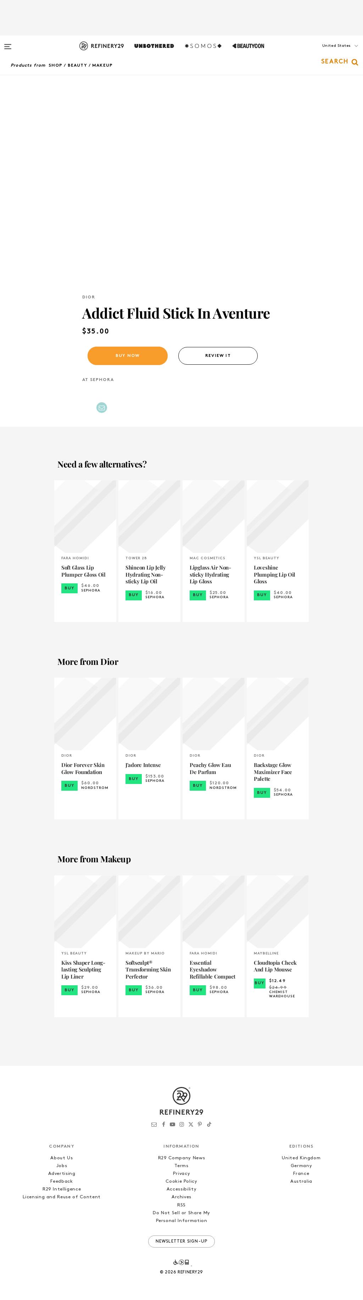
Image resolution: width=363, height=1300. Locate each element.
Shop (56, 65)
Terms (181, 1166)
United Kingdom (301, 1158)
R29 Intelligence (62, 1189)
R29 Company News (181, 1158)
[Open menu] (8, 43)
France (301, 1173)
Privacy (181, 1173)
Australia (301, 1181)
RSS (181, 1205)
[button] (327, 53)
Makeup (102, 65)
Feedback (61, 1181)
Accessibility (181, 1189)
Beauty (77, 65)
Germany (301, 1166)
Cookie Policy (181, 1181)
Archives (181, 1197)
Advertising (62, 1173)
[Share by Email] (101, 407)
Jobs (61, 1166)
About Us (61, 1158)
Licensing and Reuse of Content (62, 1197)
